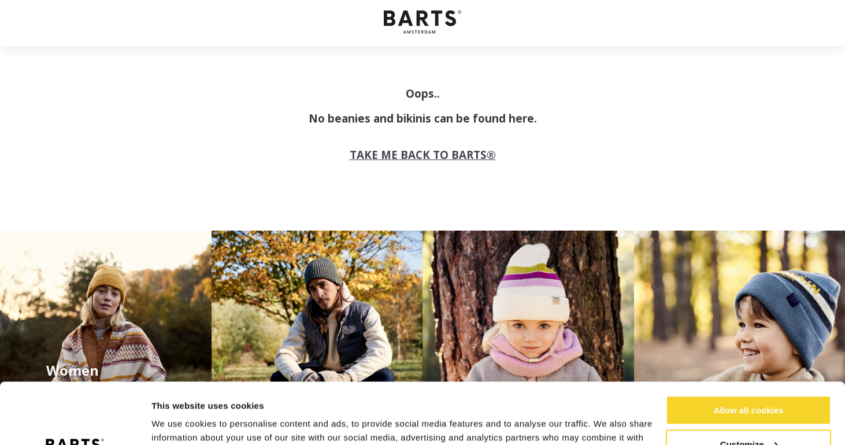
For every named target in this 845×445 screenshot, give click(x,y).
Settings (168, 422)
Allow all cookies (749, 349)
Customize (749, 383)
